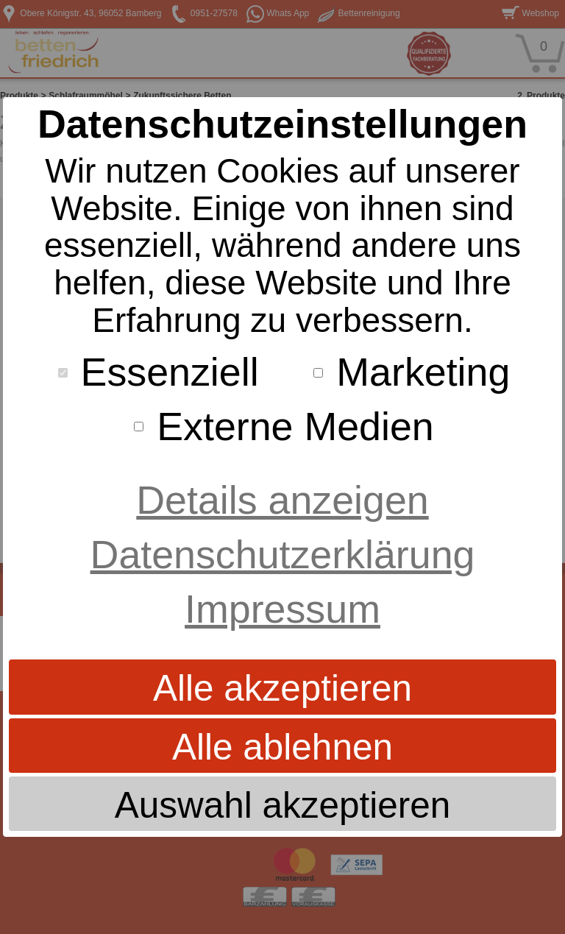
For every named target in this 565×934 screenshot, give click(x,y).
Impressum (282, 609)
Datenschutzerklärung (282, 554)
